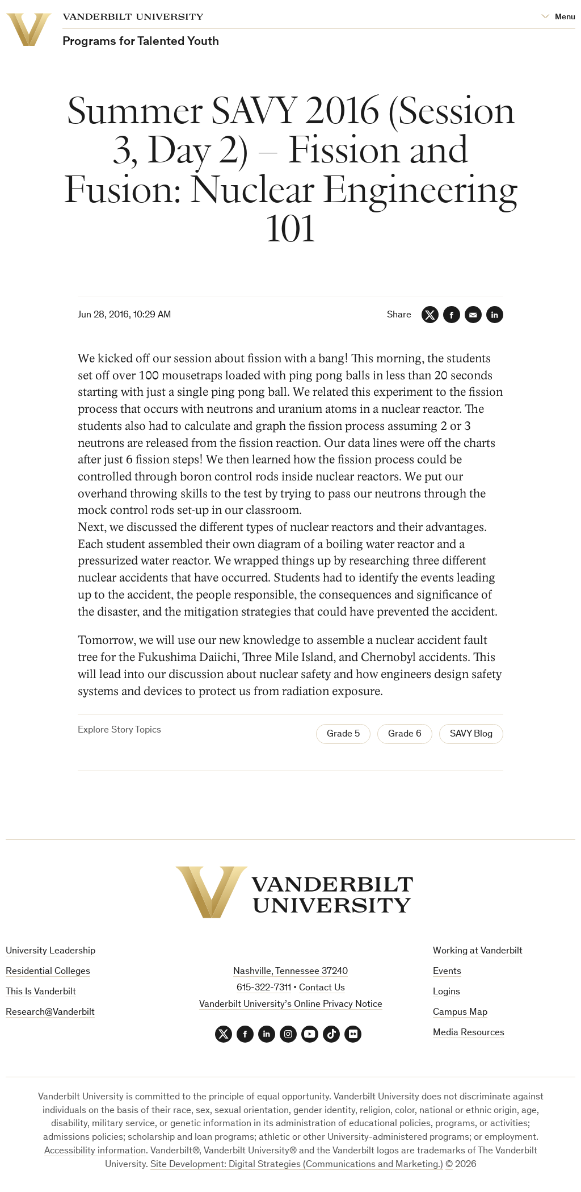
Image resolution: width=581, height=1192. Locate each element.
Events (447, 972)
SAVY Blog (471, 734)
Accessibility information (95, 1151)
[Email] (473, 314)
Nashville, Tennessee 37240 (290, 972)
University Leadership (50, 951)
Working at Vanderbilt (478, 951)
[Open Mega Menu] (558, 17)
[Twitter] (430, 314)
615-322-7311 (264, 988)
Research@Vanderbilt (50, 1013)
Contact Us (322, 988)
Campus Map (460, 1013)
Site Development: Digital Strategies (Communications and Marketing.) (296, 1165)
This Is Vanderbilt (41, 992)
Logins (446, 992)
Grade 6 (405, 734)
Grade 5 (343, 734)
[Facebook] (451, 314)
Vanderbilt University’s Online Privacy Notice (290, 1005)
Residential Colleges (48, 972)
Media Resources (468, 1033)
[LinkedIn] (494, 314)
